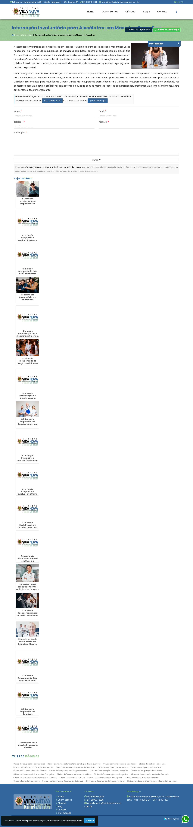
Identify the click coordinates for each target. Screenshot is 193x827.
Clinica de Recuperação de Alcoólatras (30, 771)
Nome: (18, 111)
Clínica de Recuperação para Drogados (111, 774)
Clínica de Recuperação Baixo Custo (146, 767)
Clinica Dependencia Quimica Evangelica (105, 778)
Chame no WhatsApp (167, 29)
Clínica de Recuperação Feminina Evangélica (109, 771)
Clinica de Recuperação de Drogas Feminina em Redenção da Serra (27, 362)
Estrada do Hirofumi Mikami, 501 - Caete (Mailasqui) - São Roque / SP (45, 2)
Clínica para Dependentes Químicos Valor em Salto (27, 423)
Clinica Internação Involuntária (26, 781)
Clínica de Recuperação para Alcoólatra (74, 774)
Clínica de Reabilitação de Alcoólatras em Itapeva (27, 397)
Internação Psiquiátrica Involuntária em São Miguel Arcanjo (27, 459)
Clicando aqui (97, 101)
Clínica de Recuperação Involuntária (146, 771)
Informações (64, 813)
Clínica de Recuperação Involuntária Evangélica (33, 774)
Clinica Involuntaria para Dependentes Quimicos (62, 781)
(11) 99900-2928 (90, 2)
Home (90, 11)
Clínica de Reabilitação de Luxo (152, 764)
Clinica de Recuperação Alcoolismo (113, 767)
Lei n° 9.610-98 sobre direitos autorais (83, 171)
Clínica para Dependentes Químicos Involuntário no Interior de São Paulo (28, 714)
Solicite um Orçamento (138, 29)
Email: (102, 111)
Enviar (96, 160)
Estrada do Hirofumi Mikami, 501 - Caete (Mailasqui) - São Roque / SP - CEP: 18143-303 (153, 798)
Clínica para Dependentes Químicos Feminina (105, 781)
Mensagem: (20, 132)
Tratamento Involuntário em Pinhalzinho (27, 297)
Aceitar (89, 820)
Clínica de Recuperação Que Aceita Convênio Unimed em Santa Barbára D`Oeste (27, 274)
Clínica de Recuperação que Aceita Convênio (149, 774)
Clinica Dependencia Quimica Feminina (142, 778)
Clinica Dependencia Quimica (72, 778)
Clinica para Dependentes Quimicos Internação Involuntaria (152, 781)
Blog (146, 11)
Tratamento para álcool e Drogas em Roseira (27, 745)
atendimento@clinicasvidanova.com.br (120, 2)
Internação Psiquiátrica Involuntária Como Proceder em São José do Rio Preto (27, 240)
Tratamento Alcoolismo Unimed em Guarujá (28, 558)
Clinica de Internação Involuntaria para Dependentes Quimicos (74, 764)
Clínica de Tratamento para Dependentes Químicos (35, 778)
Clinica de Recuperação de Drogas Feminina (68, 771)
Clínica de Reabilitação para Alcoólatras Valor (75, 767)
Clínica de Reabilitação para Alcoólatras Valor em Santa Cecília (28, 335)
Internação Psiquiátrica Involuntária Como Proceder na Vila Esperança (27, 494)
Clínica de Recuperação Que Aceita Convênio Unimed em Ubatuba (27, 679)
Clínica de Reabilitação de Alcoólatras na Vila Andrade (27, 526)
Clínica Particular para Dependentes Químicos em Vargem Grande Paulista (27, 588)
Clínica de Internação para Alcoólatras (119, 764)
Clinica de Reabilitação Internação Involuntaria (33, 767)
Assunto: (104, 122)
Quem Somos (110, 11)
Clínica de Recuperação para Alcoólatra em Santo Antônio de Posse (27, 614)
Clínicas (130, 11)
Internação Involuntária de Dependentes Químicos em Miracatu (28, 204)
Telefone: (19, 122)
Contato (162, 11)
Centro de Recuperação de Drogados (29, 764)
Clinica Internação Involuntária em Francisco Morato (27, 642)
